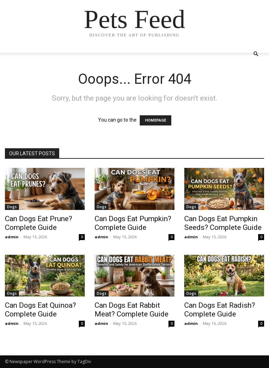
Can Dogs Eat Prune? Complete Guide (38, 223)
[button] (255, 54)
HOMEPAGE (155, 120)
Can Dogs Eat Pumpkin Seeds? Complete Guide (223, 223)
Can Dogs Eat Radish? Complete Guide (219, 309)
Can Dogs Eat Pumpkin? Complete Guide (133, 223)
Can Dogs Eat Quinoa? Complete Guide (40, 309)
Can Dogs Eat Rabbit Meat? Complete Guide (131, 309)
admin (12, 236)
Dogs (12, 206)
